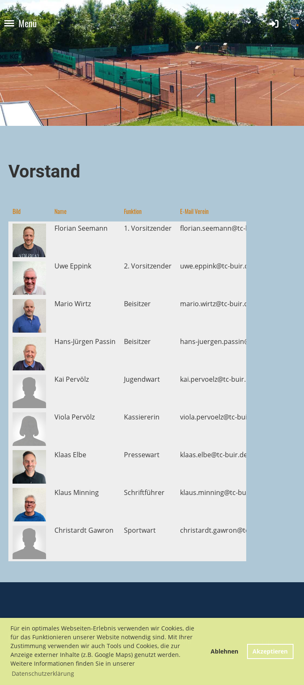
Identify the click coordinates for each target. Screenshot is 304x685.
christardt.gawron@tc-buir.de (226, 530)
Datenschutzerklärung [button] (43, 673)
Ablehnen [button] (224, 651)
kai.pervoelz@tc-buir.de (217, 379)
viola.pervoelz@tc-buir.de (220, 417)
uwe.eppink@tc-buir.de (216, 266)
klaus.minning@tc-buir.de (220, 492)
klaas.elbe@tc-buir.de (213, 454)
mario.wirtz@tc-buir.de (216, 303)
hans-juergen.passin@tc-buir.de (230, 341)
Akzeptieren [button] (270, 651)
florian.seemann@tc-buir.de (224, 228)
